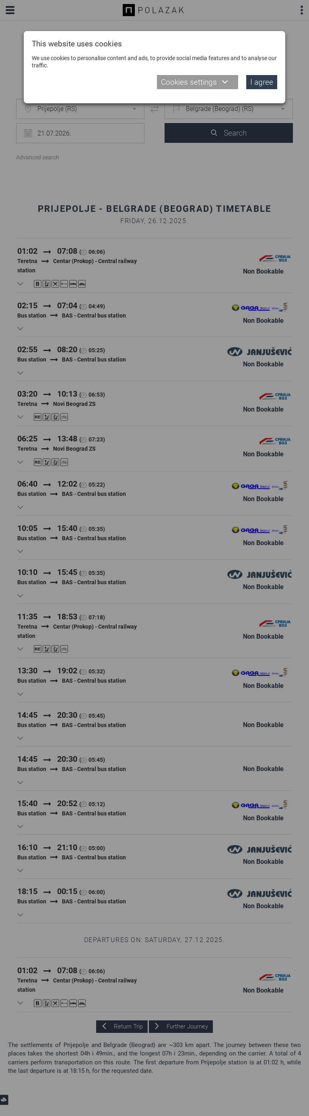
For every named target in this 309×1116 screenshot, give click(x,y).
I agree (261, 82)
